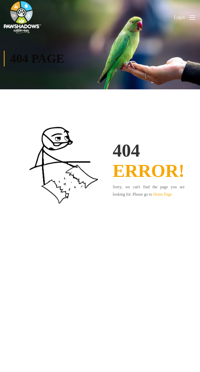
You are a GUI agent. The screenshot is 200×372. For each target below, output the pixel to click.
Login (179, 17)
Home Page (162, 194)
